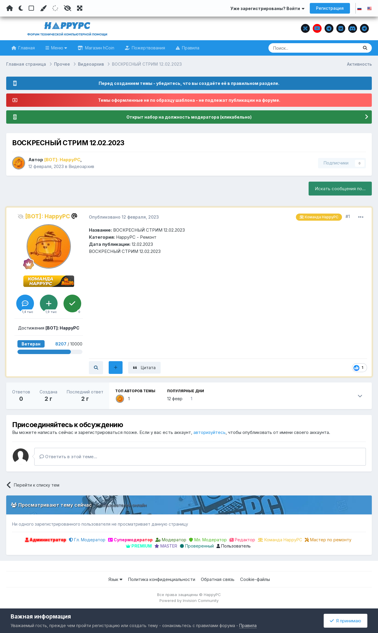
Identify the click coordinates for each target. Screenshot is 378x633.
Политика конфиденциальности (161, 579)
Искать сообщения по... (340, 188)
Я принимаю (345, 621)
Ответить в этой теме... (68, 456)
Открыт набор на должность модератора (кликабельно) (189, 117)
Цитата (148, 367)
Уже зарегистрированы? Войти (267, 8)
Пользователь (233, 545)
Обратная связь (217, 579)
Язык (115, 579)
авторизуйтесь (209, 432)
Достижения (48, 327)
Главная (26, 47)
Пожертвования (148, 47)
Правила (190, 47)
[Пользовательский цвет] (43, 8)
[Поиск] (302, 48)
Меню (58, 47)
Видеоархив (81, 166)
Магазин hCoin (99, 47)
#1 (348, 216)
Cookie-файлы (255, 579)
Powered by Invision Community (189, 600)
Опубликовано (124, 216)
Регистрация (330, 8)
